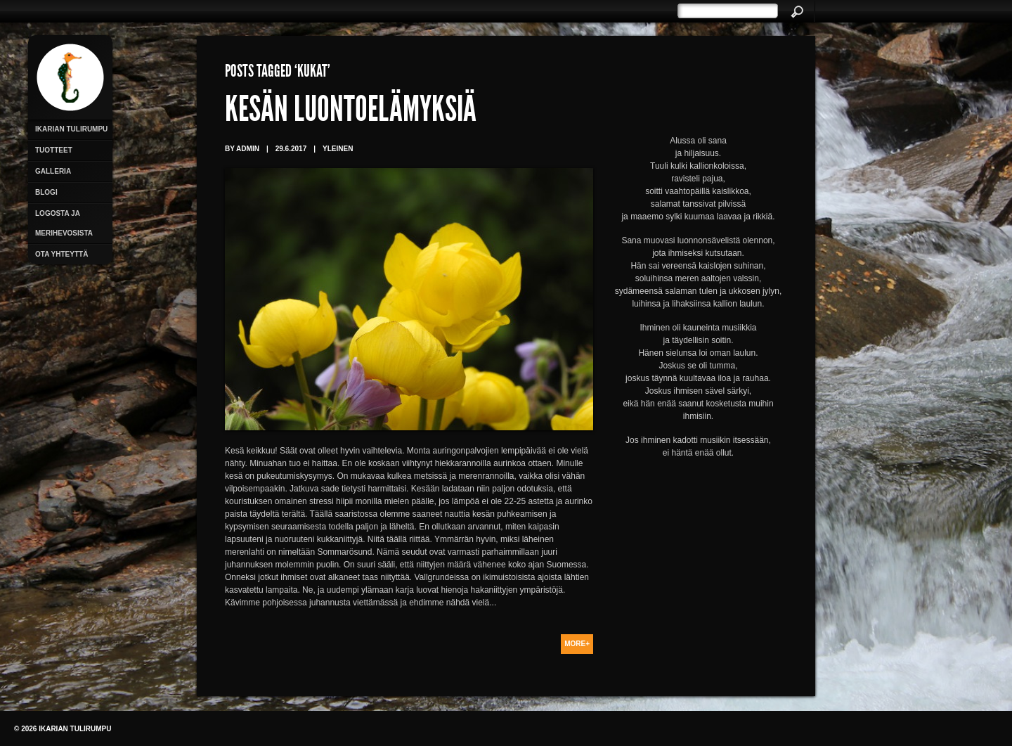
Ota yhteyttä (61, 254)
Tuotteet (53, 150)
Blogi (46, 192)
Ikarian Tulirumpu (71, 129)
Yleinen (338, 149)
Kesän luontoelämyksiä (350, 112)
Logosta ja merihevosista (64, 223)
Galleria (53, 171)
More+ (577, 644)
